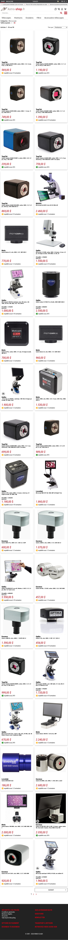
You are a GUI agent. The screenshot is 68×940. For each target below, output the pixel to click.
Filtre (39, 18)
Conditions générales (8, 912)
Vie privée (5, 916)
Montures (18, 18)
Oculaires (30, 18)
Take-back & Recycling (8, 918)
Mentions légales (7, 914)
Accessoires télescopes (54, 18)
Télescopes (6, 18)
